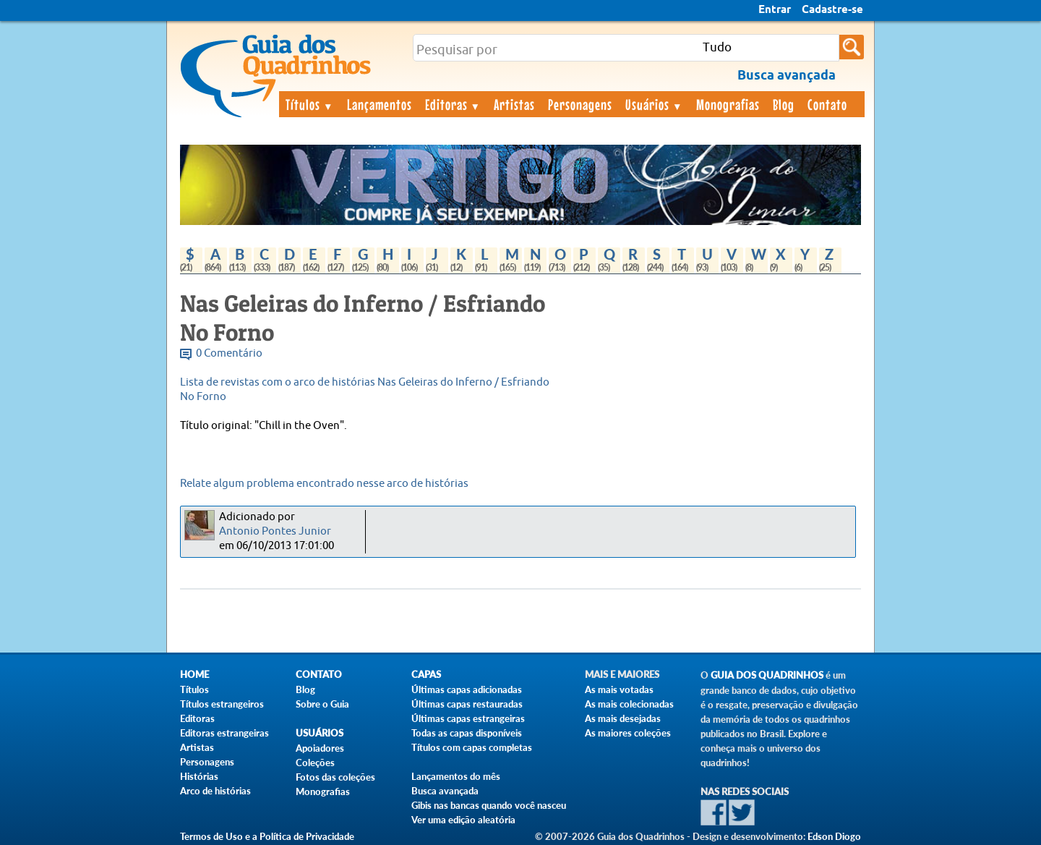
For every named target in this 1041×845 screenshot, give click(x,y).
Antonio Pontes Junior (275, 531)
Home (194, 674)
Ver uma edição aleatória (463, 819)
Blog (783, 104)
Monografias (728, 104)
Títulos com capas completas (471, 747)
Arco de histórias (215, 791)
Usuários (654, 104)
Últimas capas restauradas (467, 704)
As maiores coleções (628, 733)
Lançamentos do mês (455, 776)
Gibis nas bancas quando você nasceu (488, 805)
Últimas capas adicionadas (466, 689)
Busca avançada (445, 791)
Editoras (453, 104)
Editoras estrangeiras (224, 733)
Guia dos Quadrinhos (767, 675)
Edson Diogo (834, 836)
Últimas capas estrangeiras (468, 718)
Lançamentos (379, 104)
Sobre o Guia (322, 704)
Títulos (310, 104)
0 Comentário (229, 353)
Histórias (199, 776)
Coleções (315, 762)
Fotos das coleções (335, 777)
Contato (827, 104)
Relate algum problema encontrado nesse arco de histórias (324, 484)
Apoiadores (320, 748)
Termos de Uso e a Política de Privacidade (267, 836)
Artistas (514, 104)
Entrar (774, 10)
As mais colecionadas (629, 704)
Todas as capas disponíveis (466, 733)
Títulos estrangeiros (222, 704)
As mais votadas (619, 689)
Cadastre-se (832, 10)
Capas (426, 674)
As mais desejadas (623, 718)
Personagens (580, 104)
